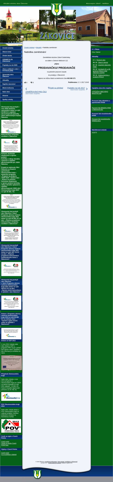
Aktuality (38, 47)
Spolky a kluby (7, 99)
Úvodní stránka (29, 47)
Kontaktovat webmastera (51, 461)
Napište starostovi (8, 84)
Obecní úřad (6, 52)
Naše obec (6, 92)
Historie (5, 96)
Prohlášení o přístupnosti (71, 461)
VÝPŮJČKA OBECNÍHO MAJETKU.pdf (100, 92)
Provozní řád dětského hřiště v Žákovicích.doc (101, 108)
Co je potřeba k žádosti (9, 454)
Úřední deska (7, 56)
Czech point (5, 442)
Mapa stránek (61, 461)
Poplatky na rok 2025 (9, 65)
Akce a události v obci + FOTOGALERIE (10, 70)
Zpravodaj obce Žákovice (8, 75)
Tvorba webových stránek (54, 463)
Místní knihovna (8, 88)
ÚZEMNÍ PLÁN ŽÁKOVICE (7, 60)
